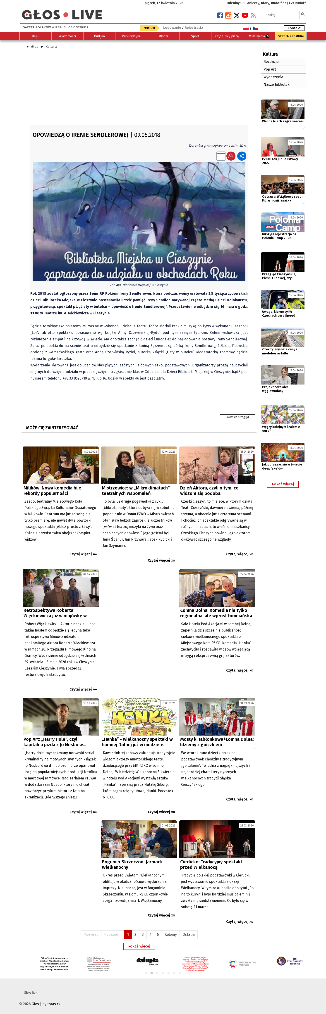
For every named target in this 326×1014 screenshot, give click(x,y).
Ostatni (188, 934)
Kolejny (171, 934)
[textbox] (281, 15)
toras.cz (53, 1004)
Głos (34, 47)
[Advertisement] (139, 89)
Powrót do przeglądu (237, 417)
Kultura (51, 47)
